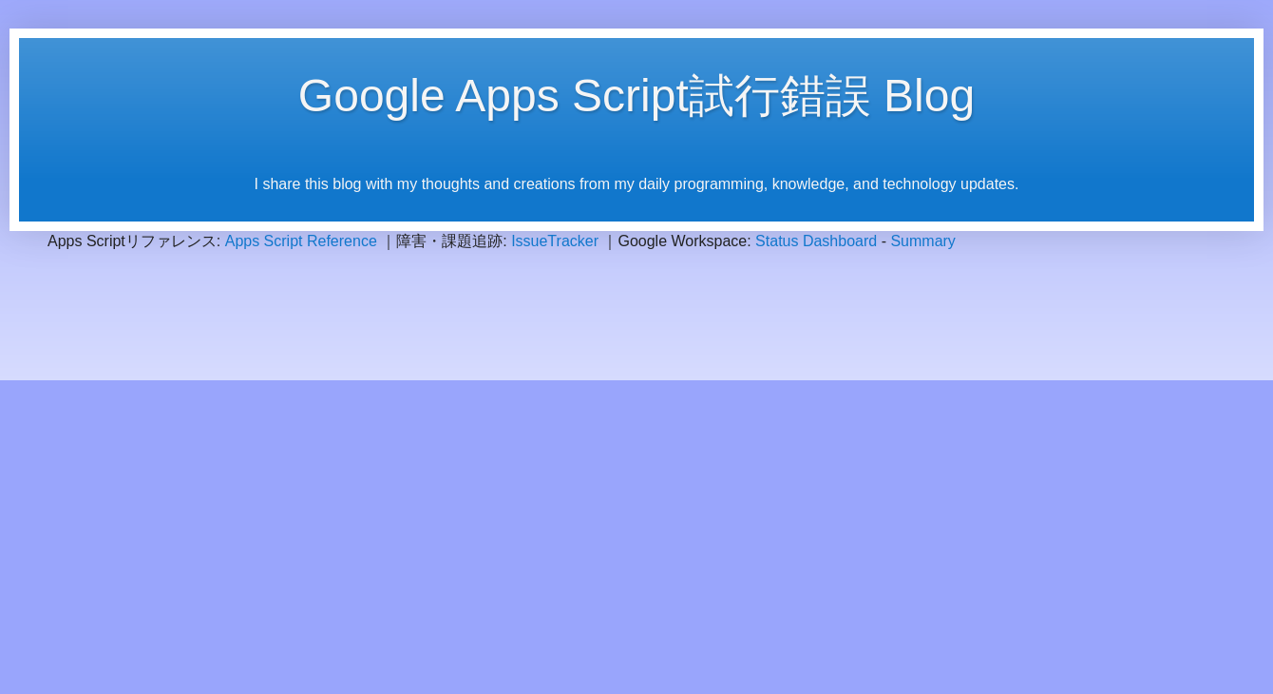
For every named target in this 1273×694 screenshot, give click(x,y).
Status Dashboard (816, 241)
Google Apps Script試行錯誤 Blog (636, 95)
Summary (922, 241)
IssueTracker (554, 241)
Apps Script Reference (301, 241)
